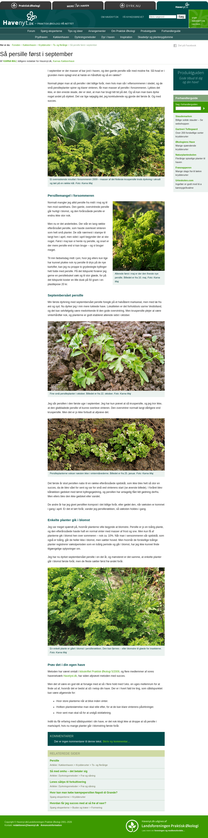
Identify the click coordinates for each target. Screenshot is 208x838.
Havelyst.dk (70, 675)
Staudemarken (184, 116)
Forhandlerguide (171, 31)
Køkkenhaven (61, 37)
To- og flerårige (60, 45)
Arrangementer (97, 31)
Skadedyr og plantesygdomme (155, 37)
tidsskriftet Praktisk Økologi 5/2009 (99, 671)
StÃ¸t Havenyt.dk (198, 19)
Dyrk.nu (130, 5)
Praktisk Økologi (25, 5)
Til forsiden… (19, 20)
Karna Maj (9, 61)
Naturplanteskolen (186, 154)
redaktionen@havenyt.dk (26, 825)
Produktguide (148, 31)
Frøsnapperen (183, 167)
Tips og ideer (75, 31)
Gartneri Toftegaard (187, 129)
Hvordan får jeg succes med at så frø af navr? (78, 803)
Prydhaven (41, 37)
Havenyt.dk (182, 5)
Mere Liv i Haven (78, 5)
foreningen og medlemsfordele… (169, 831)
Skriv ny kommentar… (116, 741)
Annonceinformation (51, 825)
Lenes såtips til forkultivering (68, 781)
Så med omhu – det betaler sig (68, 771)
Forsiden (16, 45)
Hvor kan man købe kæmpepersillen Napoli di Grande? (83, 792)
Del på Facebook (187, 45)
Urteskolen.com (184, 180)
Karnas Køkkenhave (63, 61)
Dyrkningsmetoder (85, 37)
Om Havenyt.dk (110, 17)
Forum (31, 31)
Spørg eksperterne (51, 31)
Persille (54, 760)
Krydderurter (45, 45)
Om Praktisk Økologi (123, 31)
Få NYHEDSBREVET (133, 17)
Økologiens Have (185, 142)
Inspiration (126, 37)
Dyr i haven (108, 37)
